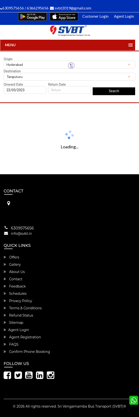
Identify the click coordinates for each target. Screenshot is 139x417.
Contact (13, 279)
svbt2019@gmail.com (70, 8)
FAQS (11, 344)
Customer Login (95, 16)
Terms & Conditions (23, 308)
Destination (12, 71)
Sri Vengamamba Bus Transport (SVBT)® (91, 406)
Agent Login (124, 16)
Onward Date (13, 84)
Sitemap (13, 322)
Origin (8, 59)
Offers (11, 257)
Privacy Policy (18, 301)
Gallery (12, 264)
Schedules (15, 293)
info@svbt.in (21, 233)
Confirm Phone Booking (27, 351)
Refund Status (18, 315)
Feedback (15, 286)
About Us (14, 272)
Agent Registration (22, 337)
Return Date (57, 84)
